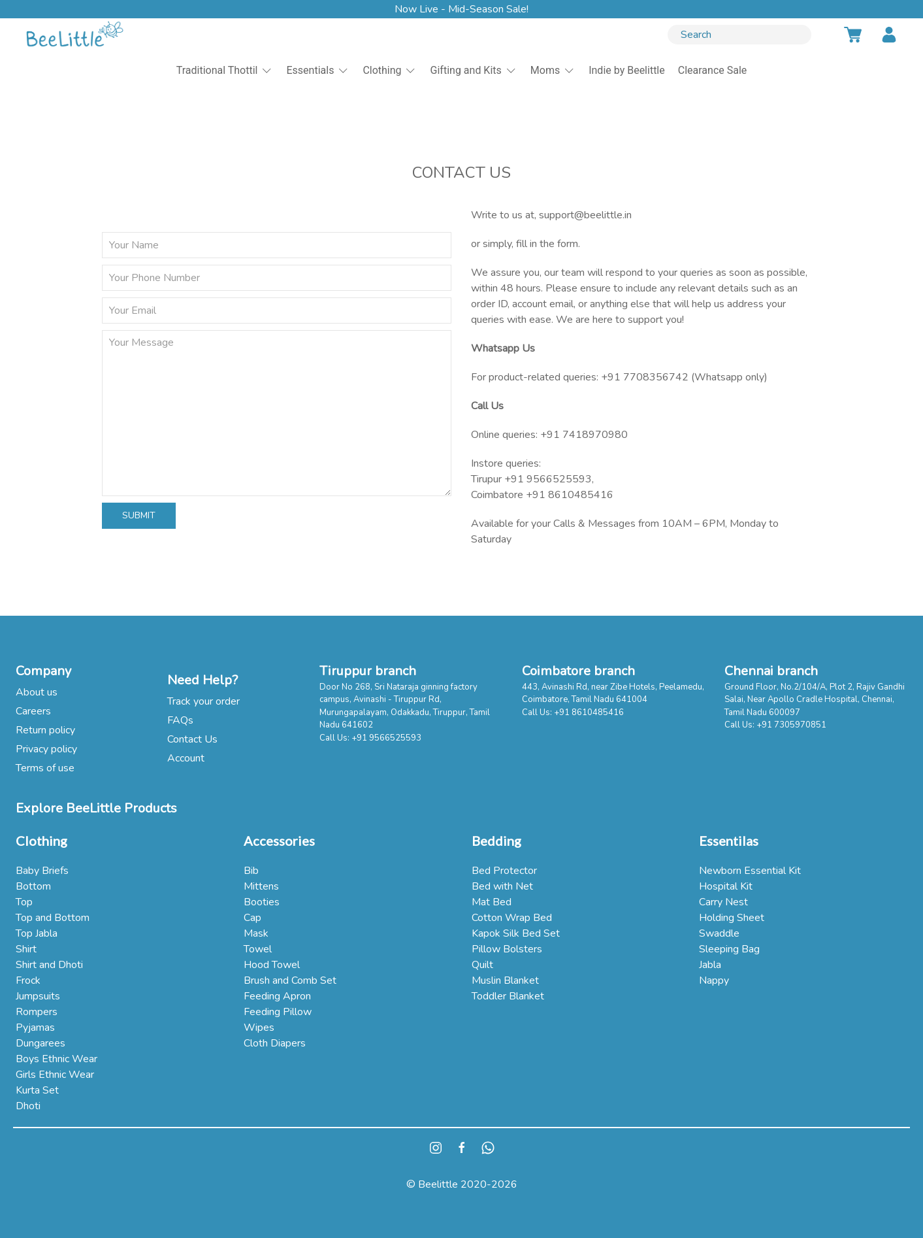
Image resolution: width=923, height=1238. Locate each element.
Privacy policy (46, 749)
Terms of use (45, 768)
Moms (552, 70)
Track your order (203, 701)
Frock (28, 980)
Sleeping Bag (729, 949)
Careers (33, 711)
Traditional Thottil (225, 70)
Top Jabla (36, 933)
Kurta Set (37, 1090)
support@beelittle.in (585, 215)
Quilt (482, 965)
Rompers (36, 1012)
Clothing (390, 70)
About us (36, 692)
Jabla (710, 965)
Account (185, 758)
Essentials (317, 70)
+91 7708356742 (644, 377)
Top (24, 902)
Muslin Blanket (505, 980)
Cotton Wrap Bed (512, 918)
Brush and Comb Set (290, 980)
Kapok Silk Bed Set (516, 933)
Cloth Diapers (275, 1043)
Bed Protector (504, 870)
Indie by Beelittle (627, 70)
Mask (256, 933)
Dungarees (40, 1043)
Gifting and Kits (473, 70)
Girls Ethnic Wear (55, 1074)
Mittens (261, 886)
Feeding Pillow (278, 1012)
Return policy (45, 730)
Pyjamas (35, 1027)
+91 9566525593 (548, 479)
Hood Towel (272, 965)
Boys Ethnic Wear (56, 1059)
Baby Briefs (42, 870)
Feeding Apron (277, 996)
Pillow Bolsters (507, 949)
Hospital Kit (726, 886)
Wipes (259, 1027)
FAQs (180, 720)
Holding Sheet (731, 918)
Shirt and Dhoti (49, 965)
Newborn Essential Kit (750, 870)
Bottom (33, 886)
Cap (252, 918)
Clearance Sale (712, 70)
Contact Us (192, 739)
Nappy (714, 980)
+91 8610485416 (569, 495)
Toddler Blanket (508, 996)
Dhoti (28, 1106)
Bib (251, 870)
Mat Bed (491, 902)
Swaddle (719, 933)
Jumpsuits (38, 996)
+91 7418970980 (584, 434)
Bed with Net (502, 886)
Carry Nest (723, 902)
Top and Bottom (52, 918)
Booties (262, 902)
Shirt (26, 949)
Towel (258, 949)
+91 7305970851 (791, 725)
